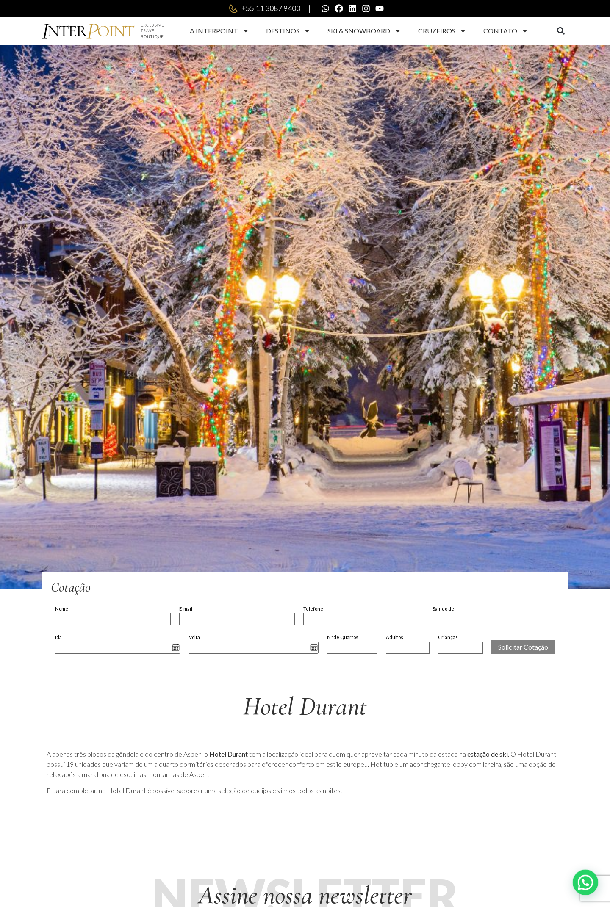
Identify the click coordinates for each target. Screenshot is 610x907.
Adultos (394, 637)
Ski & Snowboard (364, 31)
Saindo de (443, 608)
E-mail (185, 608)
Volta (194, 637)
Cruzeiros (442, 31)
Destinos (288, 31)
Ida (58, 637)
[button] (561, 31)
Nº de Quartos (342, 637)
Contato (505, 31)
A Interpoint (219, 31)
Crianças (448, 637)
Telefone (313, 608)
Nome (61, 608)
